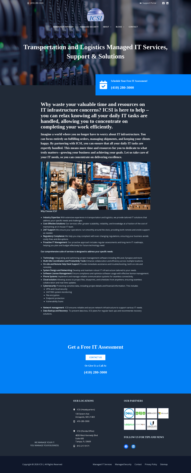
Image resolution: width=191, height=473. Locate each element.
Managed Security (128, 464)
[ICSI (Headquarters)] (84, 409)
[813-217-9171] (81, 446)
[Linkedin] (167, 3)
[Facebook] (163, 3)
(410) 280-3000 (124, 87)
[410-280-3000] (81, 421)
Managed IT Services (108, 464)
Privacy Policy (153, 464)
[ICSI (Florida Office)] (83, 431)
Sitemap (165, 464)
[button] (35, 3)
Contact (141, 464)
